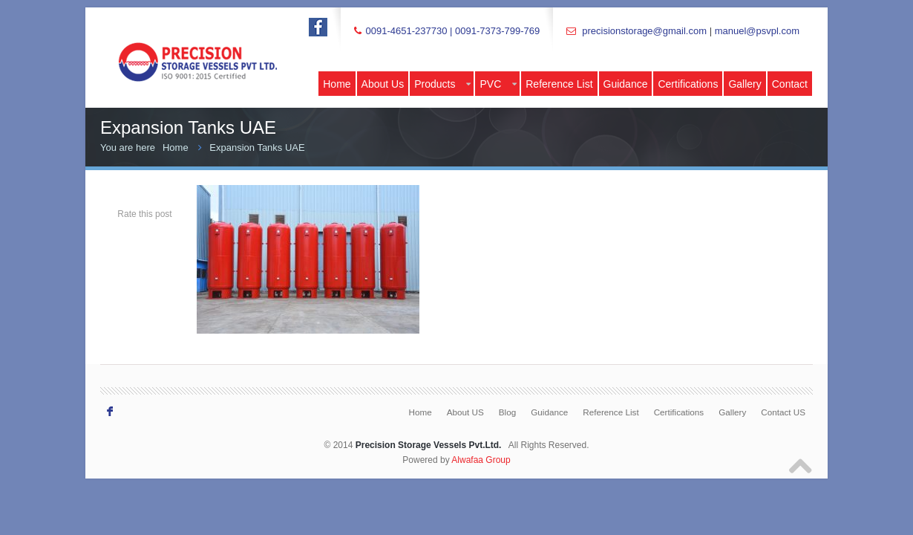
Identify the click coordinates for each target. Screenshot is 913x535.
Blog (507, 412)
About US (465, 412)
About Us (383, 84)
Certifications (688, 84)
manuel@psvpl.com (757, 30)
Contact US (783, 412)
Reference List (559, 84)
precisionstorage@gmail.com (644, 30)
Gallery (744, 84)
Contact (790, 84)
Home (336, 84)
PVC (498, 84)
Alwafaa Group (480, 460)
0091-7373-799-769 (497, 30)
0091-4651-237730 (406, 30)
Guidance (625, 84)
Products (442, 84)
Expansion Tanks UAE (256, 147)
